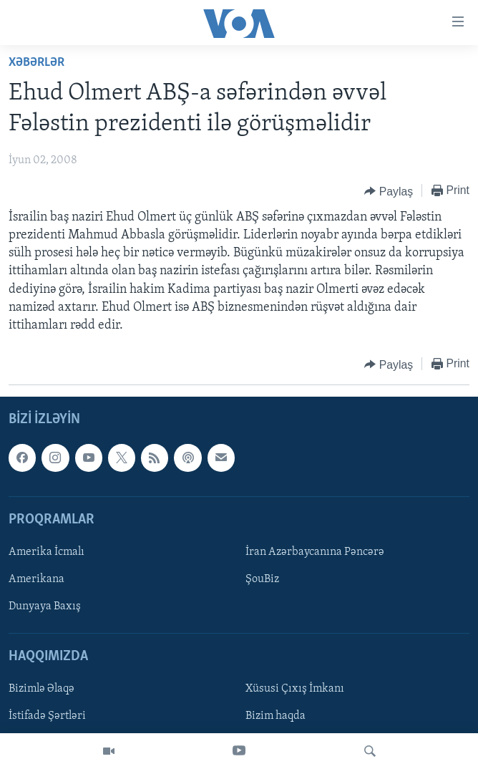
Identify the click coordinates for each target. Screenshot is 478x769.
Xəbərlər (36, 62)
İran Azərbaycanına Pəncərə (314, 552)
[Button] (388, 191)
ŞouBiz (262, 579)
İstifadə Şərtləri (47, 716)
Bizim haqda (275, 716)
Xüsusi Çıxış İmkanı (294, 689)
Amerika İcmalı (46, 552)
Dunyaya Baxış (45, 606)
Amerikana (36, 579)
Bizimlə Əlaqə (41, 689)
